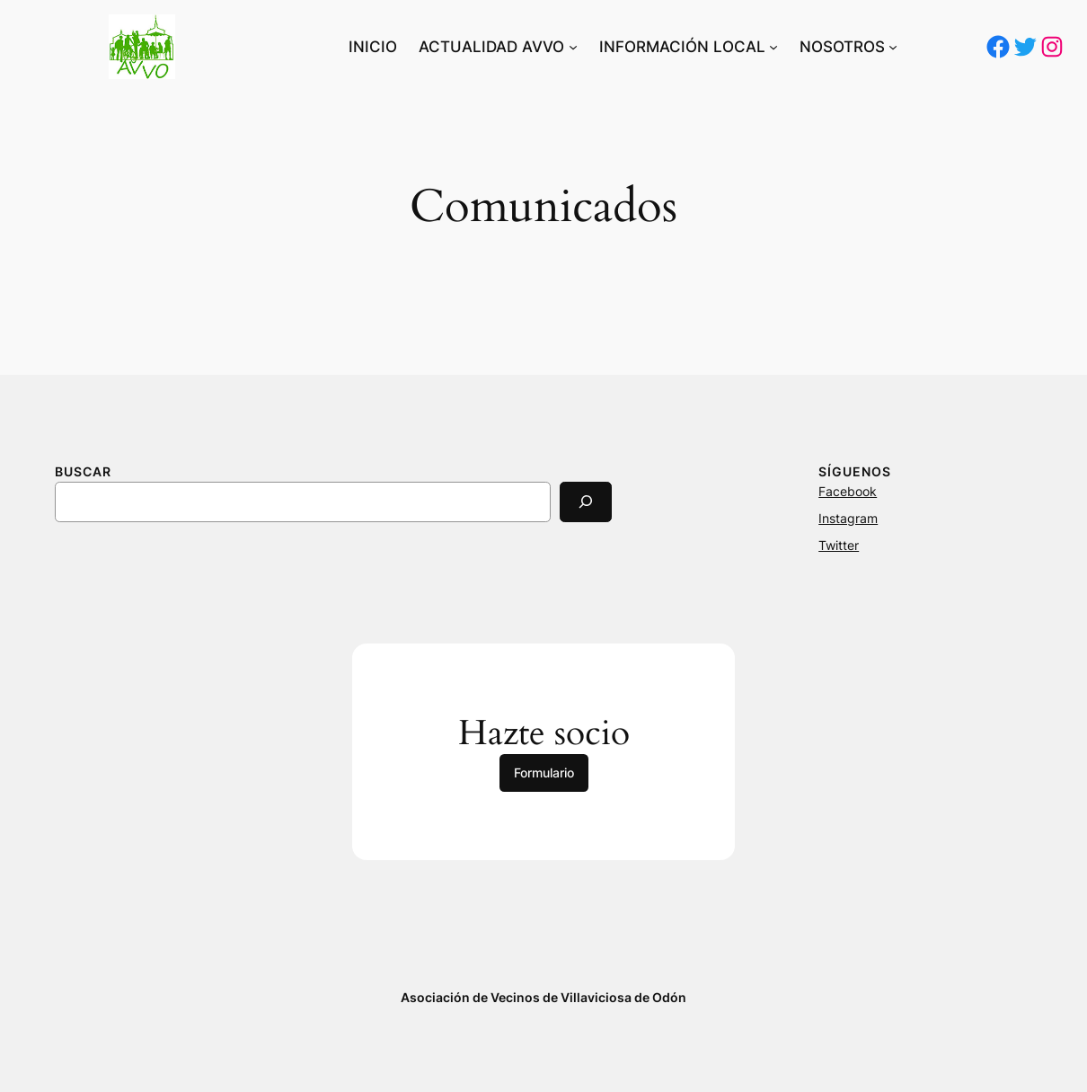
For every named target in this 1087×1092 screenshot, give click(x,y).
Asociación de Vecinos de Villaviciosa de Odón (543, 997)
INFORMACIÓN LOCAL (682, 47)
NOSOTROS (842, 47)
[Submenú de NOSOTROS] (892, 46)
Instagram (848, 518)
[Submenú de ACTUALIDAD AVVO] (573, 46)
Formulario (544, 772)
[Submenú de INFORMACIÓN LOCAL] (773, 46)
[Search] (586, 502)
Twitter (838, 545)
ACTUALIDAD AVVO (491, 47)
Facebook (847, 491)
